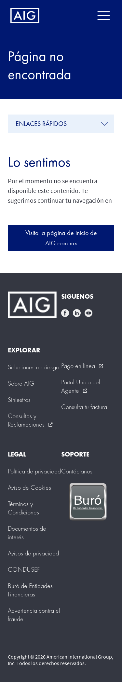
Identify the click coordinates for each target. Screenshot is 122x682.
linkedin (77, 313)
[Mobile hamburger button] (103, 15)
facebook (65, 313)
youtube (88, 313)
